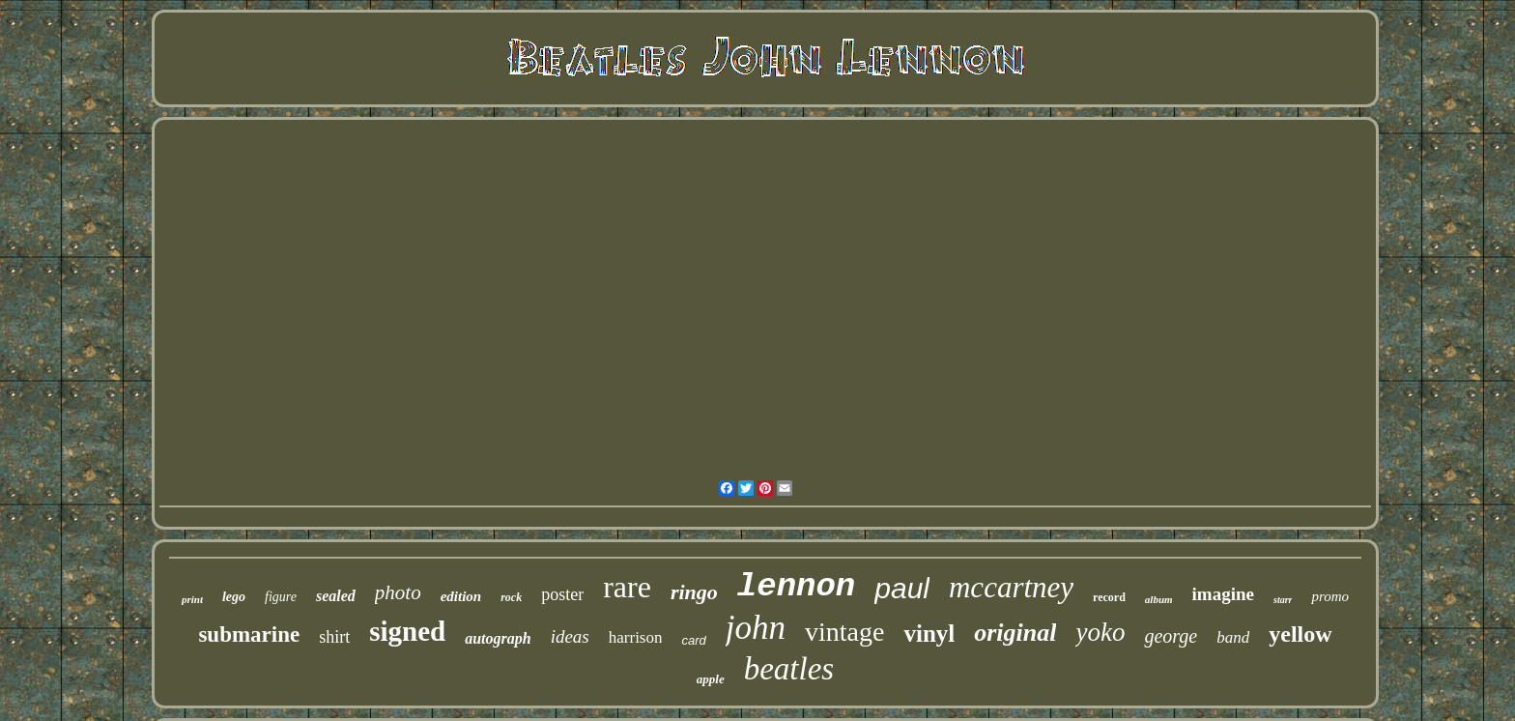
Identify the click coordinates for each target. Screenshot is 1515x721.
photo (398, 592)
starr (1282, 599)
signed (407, 631)
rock (511, 597)
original (1015, 633)
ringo (694, 592)
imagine (1223, 594)
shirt (334, 637)
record (1109, 597)
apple (711, 679)
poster (562, 594)
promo (1330, 596)
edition (461, 596)
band (1232, 637)
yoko (1100, 632)
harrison (636, 637)
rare (627, 586)
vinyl (929, 633)
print (192, 599)
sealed (336, 596)
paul (901, 588)
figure (281, 597)
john (756, 628)
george (1170, 636)
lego (233, 597)
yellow (1300, 634)
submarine (249, 634)
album (1159, 599)
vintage (844, 632)
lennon (796, 586)
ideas (570, 636)
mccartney (1011, 587)
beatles (789, 668)
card (693, 640)
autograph (497, 638)
